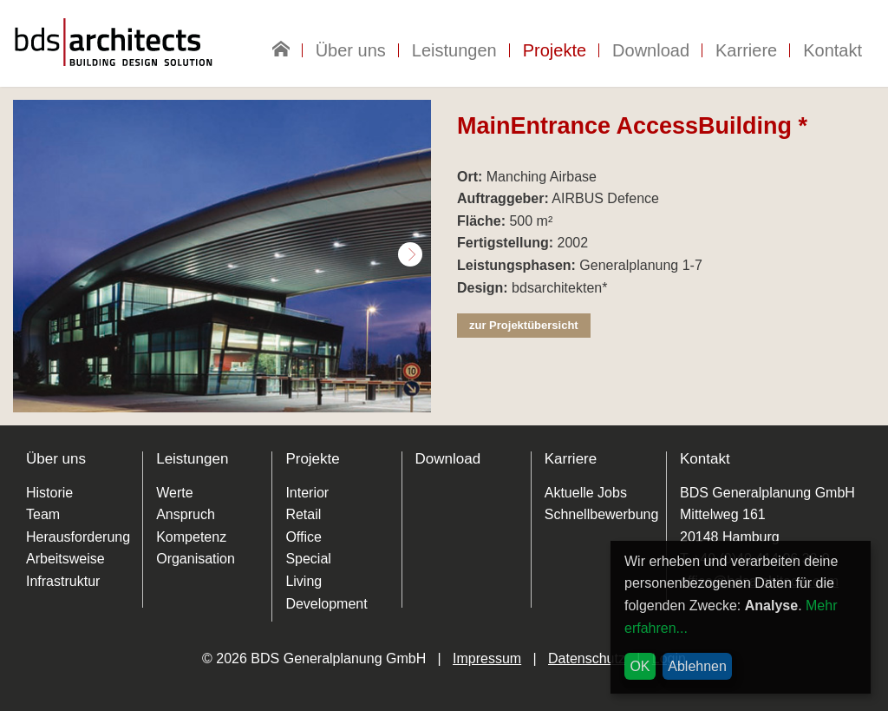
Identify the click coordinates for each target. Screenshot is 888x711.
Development (326, 603)
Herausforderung (78, 537)
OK (640, 666)
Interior (307, 492)
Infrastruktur (63, 581)
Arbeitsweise (65, 558)
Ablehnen (697, 666)
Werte (174, 492)
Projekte (554, 50)
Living (303, 581)
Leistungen (454, 50)
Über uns (351, 50)
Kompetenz (191, 537)
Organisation (195, 558)
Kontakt (832, 50)
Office (303, 537)
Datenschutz (586, 658)
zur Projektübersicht (523, 325)
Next (410, 254)
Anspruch (185, 514)
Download (650, 50)
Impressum (487, 658)
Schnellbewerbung (602, 514)
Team (43, 514)
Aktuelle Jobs (586, 492)
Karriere (746, 50)
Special (307, 558)
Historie (49, 492)
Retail (303, 514)
